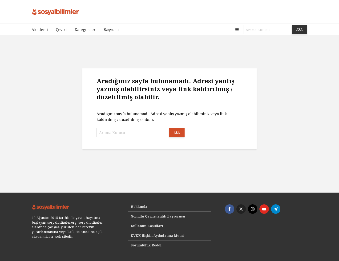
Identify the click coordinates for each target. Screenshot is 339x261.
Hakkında (139, 206)
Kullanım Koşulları (147, 226)
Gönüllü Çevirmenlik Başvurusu (158, 216)
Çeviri (61, 29)
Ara (299, 30)
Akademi (40, 29)
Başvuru (111, 29)
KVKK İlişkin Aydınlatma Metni (157, 235)
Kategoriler (85, 29)
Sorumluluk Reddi (146, 245)
